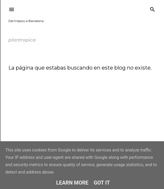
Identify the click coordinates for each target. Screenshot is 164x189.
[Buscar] (152, 8)
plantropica (26, 29)
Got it (102, 183)
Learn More (72, 183)
